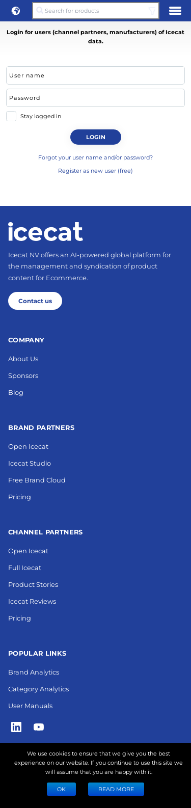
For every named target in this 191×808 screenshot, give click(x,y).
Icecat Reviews (32, 601)
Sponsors (23, 375)
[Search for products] (95, 10)
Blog (15, 392)
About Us (23, 358)
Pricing (19, 496)
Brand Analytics (33, 671)
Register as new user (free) (95, 170)
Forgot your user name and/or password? (95, 157)
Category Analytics (38, 688)
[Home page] (45, 231)
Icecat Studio (29, 463)
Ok (61, 789)
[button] (15, 11)
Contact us (35, 301)
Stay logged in (40, 116)
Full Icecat (24, 567)
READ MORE (116, 789)
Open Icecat (28, 446)
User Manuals (30, 705)
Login (95, 137)
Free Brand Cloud (37, 479)
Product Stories (33, 584)
